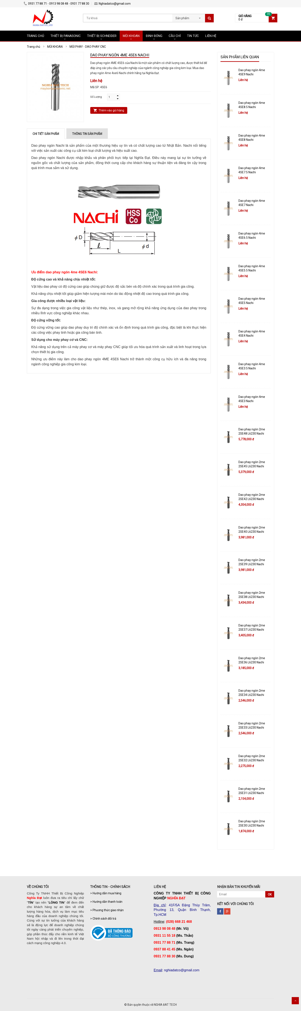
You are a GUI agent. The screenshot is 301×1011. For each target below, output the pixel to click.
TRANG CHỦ (35, 36)
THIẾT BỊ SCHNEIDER (101, 36)
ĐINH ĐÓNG (154, 36)
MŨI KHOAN (131, 36)
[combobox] (188, 17)
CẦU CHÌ (175, 36)
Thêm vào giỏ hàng (111, 110)
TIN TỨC (193, 36)
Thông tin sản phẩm (87, 134)
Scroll (295, 1000)
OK (270, 894)
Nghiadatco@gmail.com (112, 3)
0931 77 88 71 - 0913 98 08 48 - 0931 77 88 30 (56, 3)
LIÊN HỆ (210, 36)
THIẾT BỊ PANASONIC (66, 36)
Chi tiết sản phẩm (46, 134)
